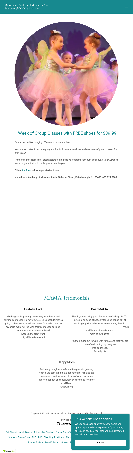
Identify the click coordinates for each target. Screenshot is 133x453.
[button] (127, 7)
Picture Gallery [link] (35, 442)
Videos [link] (64, 442)
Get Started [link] (11, 432)
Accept (100, 443)
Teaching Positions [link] (54, 437)
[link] (26, 8)
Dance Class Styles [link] (66, 432)
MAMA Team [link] (52, 442)
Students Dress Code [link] (19, 437)
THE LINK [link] (37, 437)
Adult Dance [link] (25, 432)
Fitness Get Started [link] (44, 432)
